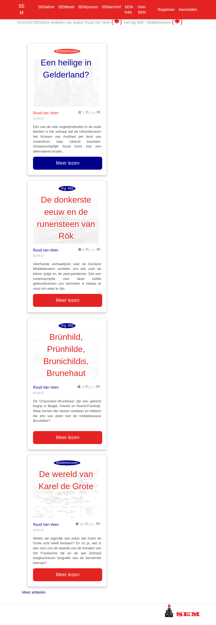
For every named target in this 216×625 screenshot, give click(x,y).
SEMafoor (46, 7)
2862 (91, 524)
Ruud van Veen (45, 113)
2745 (92, 249)
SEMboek (66, 7)
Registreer (166, 9)
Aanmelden (188, 9)
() (117, 21)
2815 (91, 386)
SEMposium (88, 7)
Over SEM (142, 9)
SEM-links (129, 9)
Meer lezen (67, 163)
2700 (92, 112)
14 (82, 524)
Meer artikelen (34, 592)
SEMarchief (111, 7)
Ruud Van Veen (46, 387)
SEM (21, 9)
